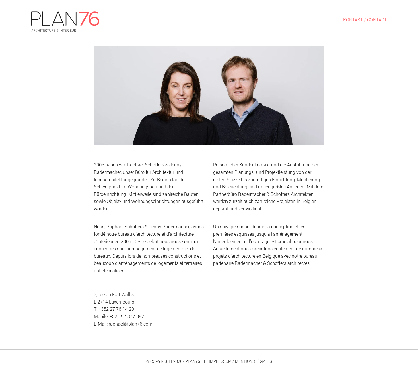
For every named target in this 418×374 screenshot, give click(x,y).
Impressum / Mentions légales (240, 361)
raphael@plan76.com (130, 324)
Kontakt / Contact (365, 20)
